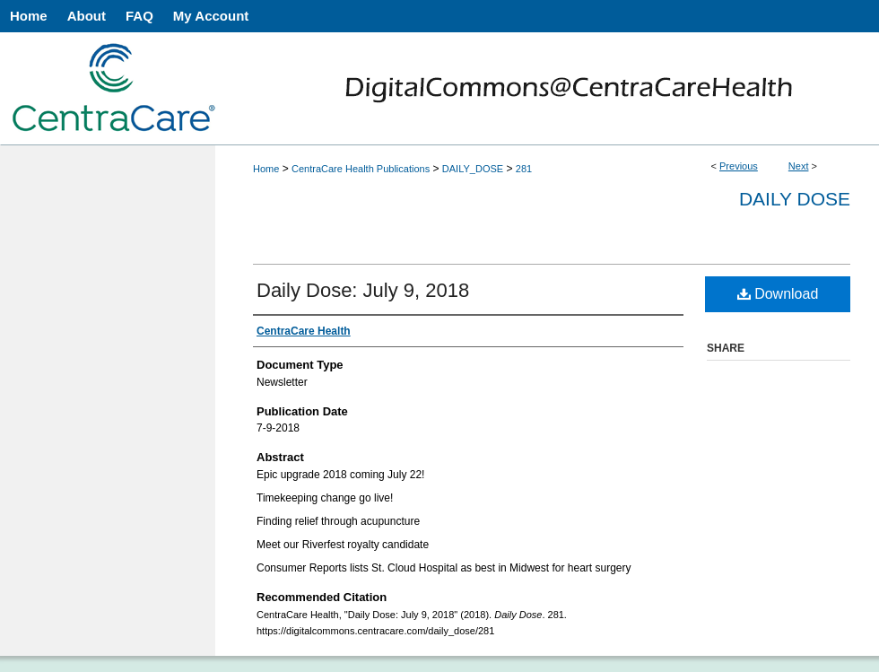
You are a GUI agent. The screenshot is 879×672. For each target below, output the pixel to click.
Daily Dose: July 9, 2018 (363, 290)
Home (266, 168)
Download (778, 293)
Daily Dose (794, 198)
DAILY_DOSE (472, 168)
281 (524, 168)
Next (798, 166)
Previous (738, 166)
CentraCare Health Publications (361, 168)
